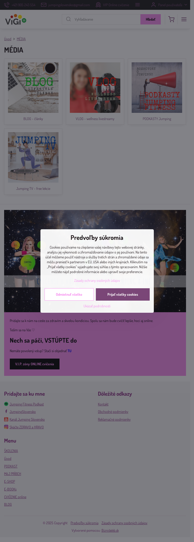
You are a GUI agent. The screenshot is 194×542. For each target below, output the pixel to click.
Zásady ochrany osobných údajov (97, 280)
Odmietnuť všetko (69, 294)
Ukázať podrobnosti (97, 306)
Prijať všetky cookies (122, 294)
